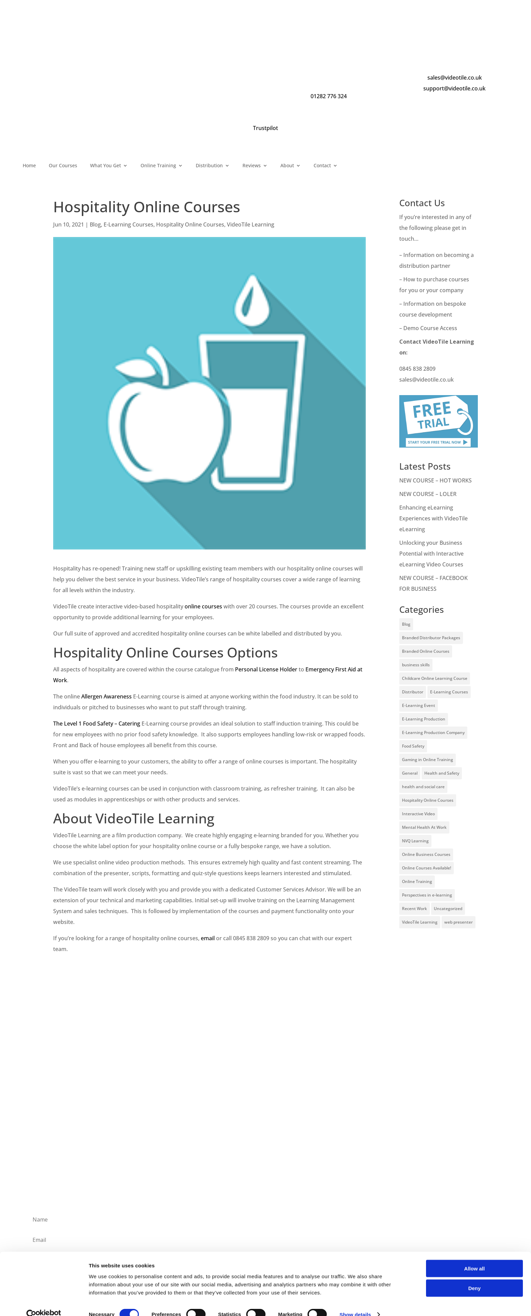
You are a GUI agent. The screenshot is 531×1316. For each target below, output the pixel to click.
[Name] (265, 1219)
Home (29, 166)
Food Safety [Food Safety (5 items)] (413, 746)
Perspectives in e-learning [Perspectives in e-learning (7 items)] (427, 895)
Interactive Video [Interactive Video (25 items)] (418, 814)
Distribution (209, 166)
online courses (203, 606)
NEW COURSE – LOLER (428, 494)
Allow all (474, 1256)
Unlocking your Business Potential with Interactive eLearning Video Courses (431, 553)
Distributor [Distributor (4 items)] (412, 692)
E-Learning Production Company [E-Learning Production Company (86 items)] (433, 732)
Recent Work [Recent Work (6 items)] (414, 908)
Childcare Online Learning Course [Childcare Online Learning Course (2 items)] (434, 678)
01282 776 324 (329, 96)
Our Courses (63, 166)
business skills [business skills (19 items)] (416, 665)
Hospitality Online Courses (190, 224)
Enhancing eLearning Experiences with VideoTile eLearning (433, 518)
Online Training (158, 166)
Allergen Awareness (106, 696)
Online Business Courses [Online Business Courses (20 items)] (426, 854)
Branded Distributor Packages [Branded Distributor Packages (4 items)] (431, 638)
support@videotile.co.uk (454, 88)
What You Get (105, 166)
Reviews (251, 166)
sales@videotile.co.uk (454, 77)
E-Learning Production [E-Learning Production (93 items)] (423, 719)
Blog (95, 224)
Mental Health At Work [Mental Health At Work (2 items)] (424, 827)
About (287, 166)
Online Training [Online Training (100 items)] (417, 881)
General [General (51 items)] (410, 773)
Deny (474, 1276)
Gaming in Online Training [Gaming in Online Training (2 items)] (427, 759)
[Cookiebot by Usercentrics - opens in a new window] (43, 1303)
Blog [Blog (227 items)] (406, 624)
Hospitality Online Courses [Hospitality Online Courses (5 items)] (427, 800)
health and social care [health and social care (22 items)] (423, 787)
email (208, 938)
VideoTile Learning (250, 224)
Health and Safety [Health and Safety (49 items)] (441, 773)
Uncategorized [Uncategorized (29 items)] (448, 908)
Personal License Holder (266, 669)
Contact (322, 166)
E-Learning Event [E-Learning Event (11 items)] (418, 705)
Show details (355, 1303)
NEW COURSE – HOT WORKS (435, 480)
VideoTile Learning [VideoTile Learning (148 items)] (420, 922)
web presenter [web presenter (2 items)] (458, 922)
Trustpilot (265, 128)
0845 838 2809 (417, 368)
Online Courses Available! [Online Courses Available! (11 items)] (426, 868)
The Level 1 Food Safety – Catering (96, 723)
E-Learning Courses (128, 224)
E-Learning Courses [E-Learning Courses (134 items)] (449, 692)
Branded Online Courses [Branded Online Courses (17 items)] (425, 651)
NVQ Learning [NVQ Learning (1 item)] (415, 841)
